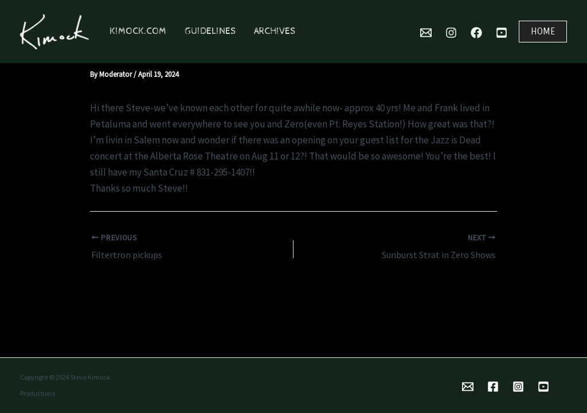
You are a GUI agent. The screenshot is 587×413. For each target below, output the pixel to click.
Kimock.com (137, 31)
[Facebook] (476, 32)
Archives (274, 31)
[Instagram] (451, 32)
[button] (543, 31)
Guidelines (210, 31)
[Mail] (426, 32)
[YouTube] (501, 32)
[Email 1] (467, 386)
